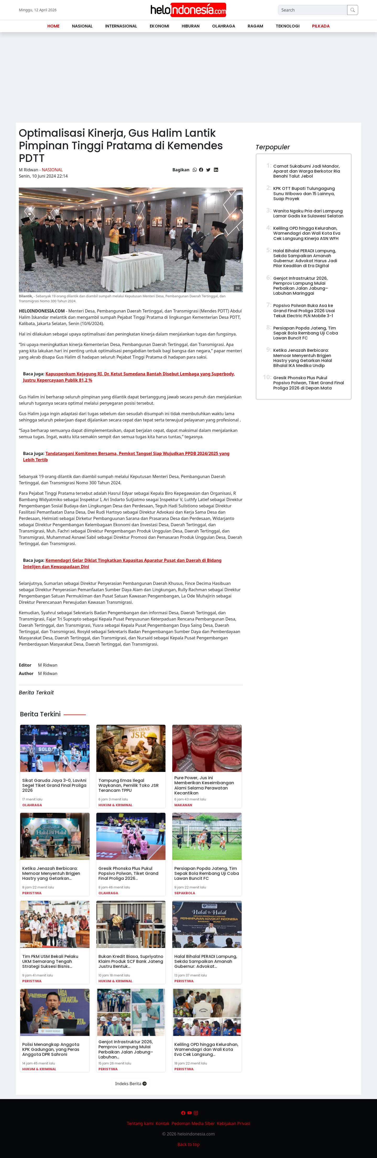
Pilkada (321, 26)
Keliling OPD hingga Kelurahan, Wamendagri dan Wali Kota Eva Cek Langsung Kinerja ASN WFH (306, 233)
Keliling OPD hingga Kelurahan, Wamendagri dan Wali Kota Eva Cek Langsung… (206, 1049)
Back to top (189, 1144)
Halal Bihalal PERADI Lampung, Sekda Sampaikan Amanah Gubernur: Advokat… (205, 961)
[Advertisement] (188, 79)
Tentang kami (140, 1123)
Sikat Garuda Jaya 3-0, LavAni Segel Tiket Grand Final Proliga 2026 (54, 785)
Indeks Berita (131, 1083)
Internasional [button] (121, 26)
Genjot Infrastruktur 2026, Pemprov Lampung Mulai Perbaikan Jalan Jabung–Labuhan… (125, 1049)
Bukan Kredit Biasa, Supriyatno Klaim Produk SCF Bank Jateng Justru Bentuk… (130, 961)
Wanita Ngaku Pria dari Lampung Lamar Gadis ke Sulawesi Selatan (308, 213)
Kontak (163, 1123)
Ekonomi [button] (159, 26)
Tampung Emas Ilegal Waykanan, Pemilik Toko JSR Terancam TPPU (128, 785)
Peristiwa (31, 893)
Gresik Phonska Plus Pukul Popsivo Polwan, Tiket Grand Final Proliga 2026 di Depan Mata (308, 383)
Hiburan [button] (190, 26)
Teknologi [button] (288, 26)
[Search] (312, 10)
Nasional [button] (82, 26)
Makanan (183, 805)
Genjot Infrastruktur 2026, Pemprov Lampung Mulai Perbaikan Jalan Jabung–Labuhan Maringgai (300, 286)
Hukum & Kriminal (115, 805)
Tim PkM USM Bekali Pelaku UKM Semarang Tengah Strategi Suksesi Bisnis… (50, 961)
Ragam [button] (255, 26)
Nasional (52, 170)
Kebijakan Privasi (233, 1123)
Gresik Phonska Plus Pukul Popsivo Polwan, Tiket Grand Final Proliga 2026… (128, 873)
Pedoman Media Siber (193, 1123)
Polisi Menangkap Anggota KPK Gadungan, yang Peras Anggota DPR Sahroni (50, 1049)
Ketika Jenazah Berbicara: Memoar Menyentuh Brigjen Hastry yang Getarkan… (51, 873)
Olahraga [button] (223, 26)
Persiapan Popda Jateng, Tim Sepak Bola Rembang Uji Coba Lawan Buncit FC (206, 873)
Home (53, 26)
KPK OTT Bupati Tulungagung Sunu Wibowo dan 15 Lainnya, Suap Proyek (304, 193)
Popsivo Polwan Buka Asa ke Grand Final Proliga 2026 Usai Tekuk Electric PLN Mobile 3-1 (304, 311)
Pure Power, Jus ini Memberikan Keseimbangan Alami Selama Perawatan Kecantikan (204, 785)
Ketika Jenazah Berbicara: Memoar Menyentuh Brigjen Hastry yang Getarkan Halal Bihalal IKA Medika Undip (302, 358)
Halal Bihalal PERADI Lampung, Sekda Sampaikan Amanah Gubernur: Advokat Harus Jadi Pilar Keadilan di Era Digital (305, 258)
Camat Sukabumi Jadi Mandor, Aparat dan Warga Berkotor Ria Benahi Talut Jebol (306, 171)
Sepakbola (184, 893)
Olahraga (32, 805)
